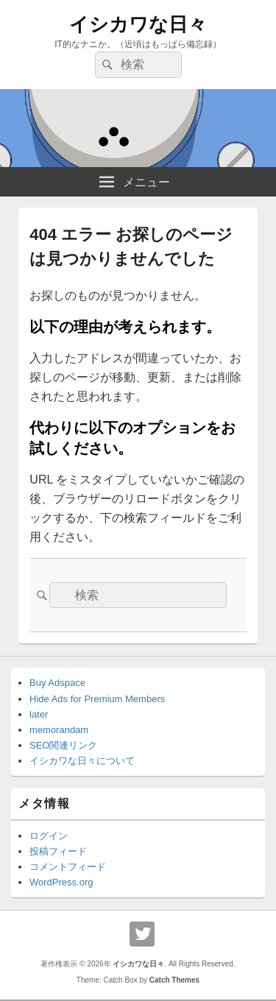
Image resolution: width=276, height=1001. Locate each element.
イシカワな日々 (138, 24)
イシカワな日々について (82, 760)
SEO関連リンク (63, 745)
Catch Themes (174, 980)
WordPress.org (61, 882)
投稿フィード (58, 851)
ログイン (48, 835)
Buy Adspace (57, 682)
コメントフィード (67, 866)
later (38, 714)
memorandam (58, 729)
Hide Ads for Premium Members (97, 698)
